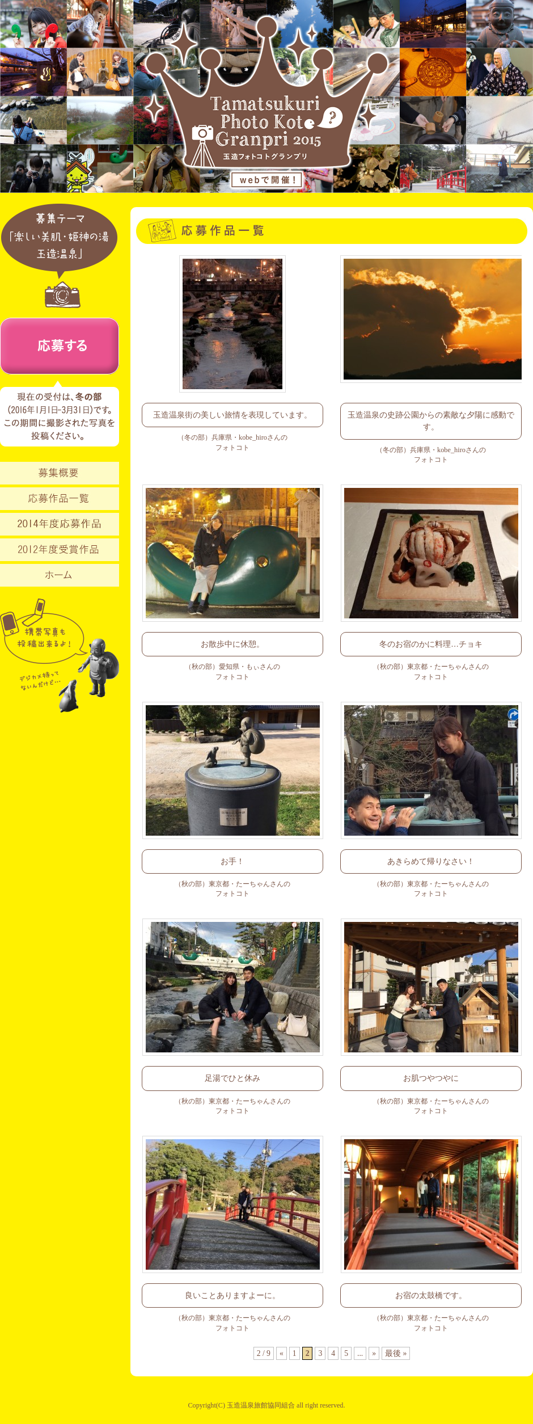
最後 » (396, 1353)
